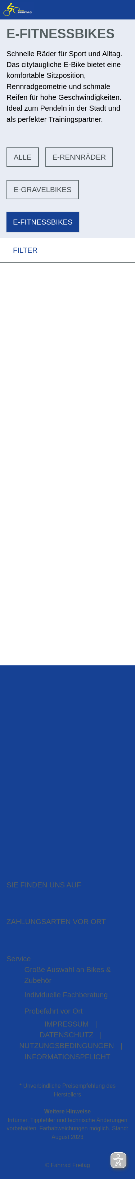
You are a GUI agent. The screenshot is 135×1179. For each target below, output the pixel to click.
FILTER (18, 250)
